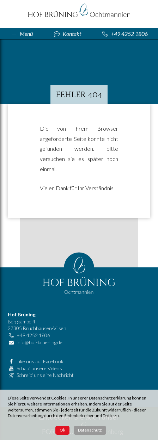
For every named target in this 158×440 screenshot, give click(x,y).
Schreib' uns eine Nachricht (45, 375)
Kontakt (72, 33)
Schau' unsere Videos (39, 368)
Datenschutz (90, 430)
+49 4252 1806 (33, 335)
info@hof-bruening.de (39, 342)
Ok (62, 430)
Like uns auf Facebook (40, 361)
